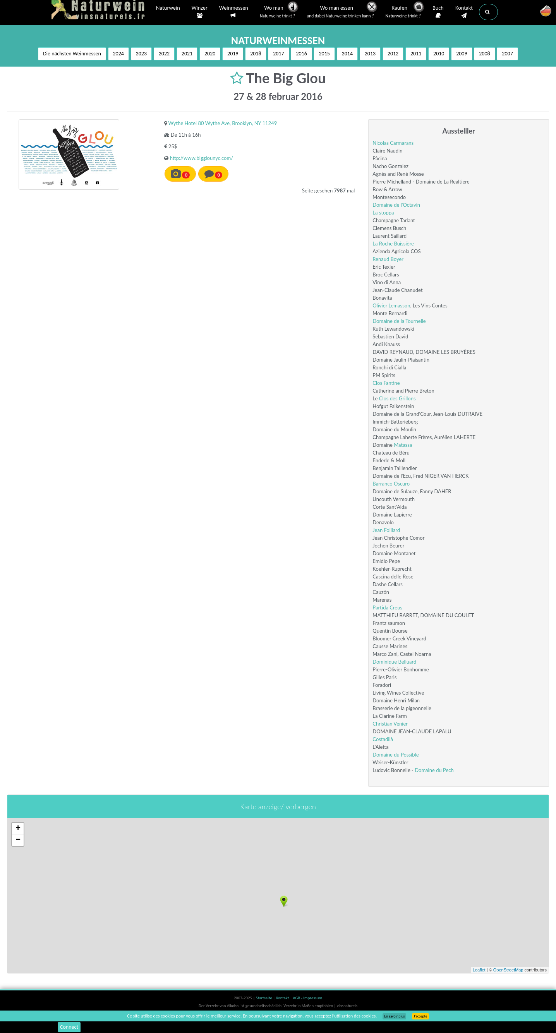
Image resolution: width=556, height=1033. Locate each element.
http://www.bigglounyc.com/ (201, 158)
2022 (164, 53)
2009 (461, 53)
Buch (438, 12)
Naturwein (168, 8)
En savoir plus (394, 1016)
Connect (69, 1027)
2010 (438, 53)
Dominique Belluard (394, 662)
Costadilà (382, 739)
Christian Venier (390, 724)
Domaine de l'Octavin (396, 205)
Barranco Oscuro (391, 483)
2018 (255, 53)
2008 (484, 53)
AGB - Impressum (307, 997)
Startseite (264, 997)
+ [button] (18, 828)
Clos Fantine (386, 383)
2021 (187, 53)
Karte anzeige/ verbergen (278, 806)
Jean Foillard (386, 530)
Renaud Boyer (387, 259)
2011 (415, 53)
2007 (507, 53)
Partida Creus (387, 607)
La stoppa (383, 212)
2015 (324, 53)
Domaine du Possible (395, 755)
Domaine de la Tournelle (399, 321)
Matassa (403, 445)
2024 (118, 53)
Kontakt (464, 12)
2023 (141, 53)
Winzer (200, 12)
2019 (232, 53)
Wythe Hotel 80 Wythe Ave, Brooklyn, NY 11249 (222, 123)
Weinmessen (233, 12)
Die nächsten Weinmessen (72, 53)
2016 (301, 53)
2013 (370, 53)
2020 (209, 53)
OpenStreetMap (508, 970)
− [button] (18, 840)
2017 (278, 53)
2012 (393, 53)
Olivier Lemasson (391, 305)
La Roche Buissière (393, 243)
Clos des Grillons (397, 398)
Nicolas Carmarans (393, 143)
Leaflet (479, 970)
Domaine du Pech (434, 770)
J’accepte (420, 1016)
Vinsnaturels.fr (99, 10)
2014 (347, 53)
